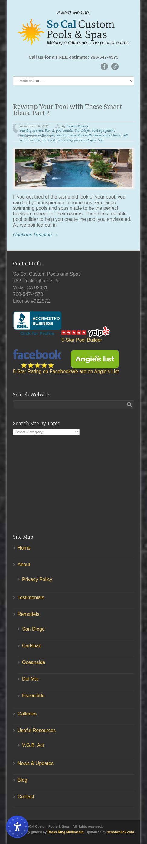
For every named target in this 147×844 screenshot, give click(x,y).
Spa (100, 140)
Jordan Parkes (77, 126)
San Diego (33, 629)
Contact (26, 796)
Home (24, 547)
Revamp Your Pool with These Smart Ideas (88, 135)
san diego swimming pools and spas (69, 140)
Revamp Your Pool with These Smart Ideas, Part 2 (67, 110)
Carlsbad (31, 645)
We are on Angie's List (95, 362)
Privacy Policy (37, 579)
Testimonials (31, 597)
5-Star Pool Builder (85, 334)
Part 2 (49, 131)
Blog (22, 780)
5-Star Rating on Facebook (42, 361)
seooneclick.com (120, 832)
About (24, 564)
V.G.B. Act (33, 745)
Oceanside (33, 662)
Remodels (28, 614)
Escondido (33, 695)
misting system (31, 131)
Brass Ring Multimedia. (66, 832)
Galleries (27, 713)
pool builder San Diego (73, 131)
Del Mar (30, 678)
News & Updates (36, 763)
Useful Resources (37, 730)
